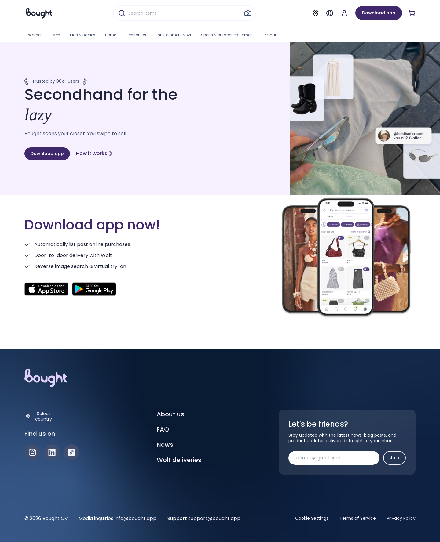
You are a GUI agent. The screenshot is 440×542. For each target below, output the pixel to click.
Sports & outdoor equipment (227, 35)
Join (394, 458)
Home (110, 35)
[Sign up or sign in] (344, 13)
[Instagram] (32, 452)
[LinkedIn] (52, 452)
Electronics (136, 35)
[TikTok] (71, 452)
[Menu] (330, 13)
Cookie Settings (311, 518)
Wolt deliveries (179, 460)
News (165, 444)
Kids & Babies (82, 35)
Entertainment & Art (173, 35)
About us (170, 414)
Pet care (271, 35)
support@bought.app (214, 518)
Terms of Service (357, 518)
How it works (94, 153)
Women (35, 35)
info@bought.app (135, 518)
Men (56, 35)
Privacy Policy (401, 518)
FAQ (163, 429)
